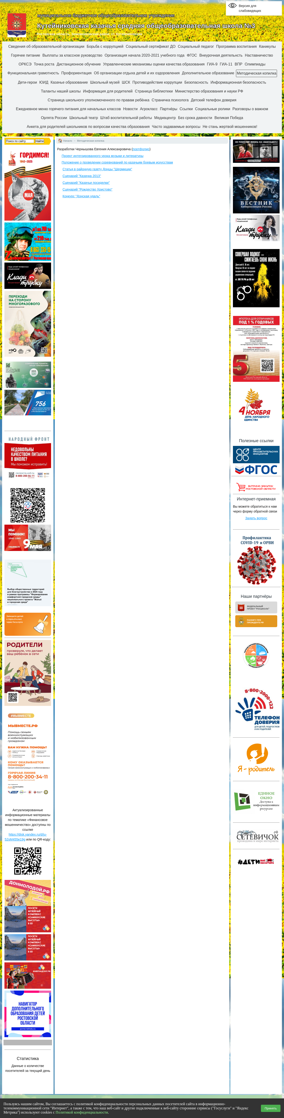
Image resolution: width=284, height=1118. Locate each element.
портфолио (141, 149)
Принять (271, 1108)
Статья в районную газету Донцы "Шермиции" (97, 169)
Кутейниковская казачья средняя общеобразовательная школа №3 (146, 25)
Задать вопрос (256, 518)
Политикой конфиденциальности (81, 1112)
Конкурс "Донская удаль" (81, 196)
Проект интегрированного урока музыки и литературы (102, 156)
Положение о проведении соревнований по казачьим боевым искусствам (117, 162)
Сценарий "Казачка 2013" (81, 176)
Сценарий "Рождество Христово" (87, 189)
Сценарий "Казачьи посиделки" (86, 183)
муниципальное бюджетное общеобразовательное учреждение (106, 15)
